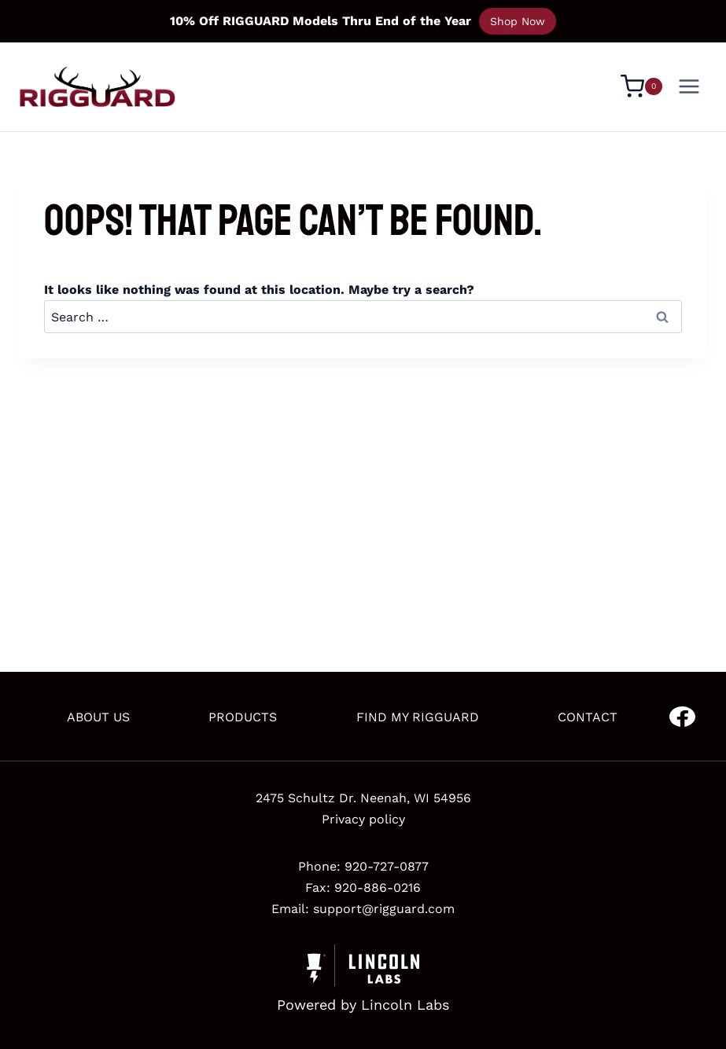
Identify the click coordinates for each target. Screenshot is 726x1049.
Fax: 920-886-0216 (363, 887)
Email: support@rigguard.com (363, 908)
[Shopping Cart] (641, 86)
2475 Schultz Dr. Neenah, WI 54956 (363, 797)
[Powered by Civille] (363, 981)
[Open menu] (688, 86)
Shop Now (517, 21)
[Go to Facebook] (682, 717)
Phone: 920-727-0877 (363, 866)
